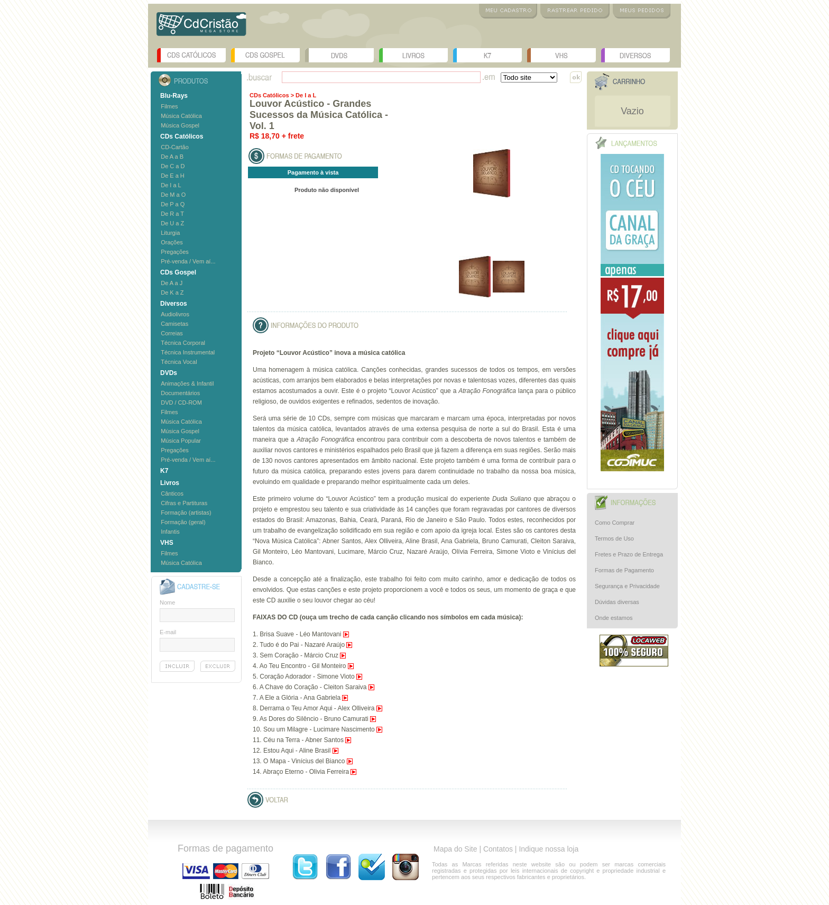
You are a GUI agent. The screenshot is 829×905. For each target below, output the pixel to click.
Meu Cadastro (508, 11)
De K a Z (172, 292)
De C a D (173, 166)
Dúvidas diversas (617, 602)
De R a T (172, 214)
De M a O (173, 194)
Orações (172, 242)
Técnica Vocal (179, 362)
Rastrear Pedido (575, 11)
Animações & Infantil (187, 383)
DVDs (339, 55)
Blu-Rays (174, 95)
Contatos (498, 849)
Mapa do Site (455, 849)
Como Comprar (614, 522)
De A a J (171, 283)
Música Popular (181, 440)
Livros (413, 55)
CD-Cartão (175, 147)
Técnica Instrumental (188, 352)
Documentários (180, 393)
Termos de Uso (614, 538)
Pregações (175, 252)
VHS (561, 55)
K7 (487, 55)
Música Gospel (180, 125)
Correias (172, 333)
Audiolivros (175, 314)
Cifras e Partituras (184, 503)
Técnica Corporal (183, 343)
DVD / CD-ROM (181, 402)
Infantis (170, 531)
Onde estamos (614, 618)
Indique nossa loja (548, 849)
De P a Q (173, 204)
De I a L (171, 185)
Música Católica (181, 116)
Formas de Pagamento (624, 570)
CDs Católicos (191, 55)
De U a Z (172, 223)
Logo (201, 27)
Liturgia (170, 233)
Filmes (169, 106)
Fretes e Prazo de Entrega (629, 554)
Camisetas (174, 324)
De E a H (173, 175)
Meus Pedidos (641, 11)
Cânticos (172, 493)
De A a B (172, 156)
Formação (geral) (183, 522)
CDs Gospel (265, 55)
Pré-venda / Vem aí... (188, 261)
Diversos (635, 55)
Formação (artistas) (186, 512)
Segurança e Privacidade (627, 586)
